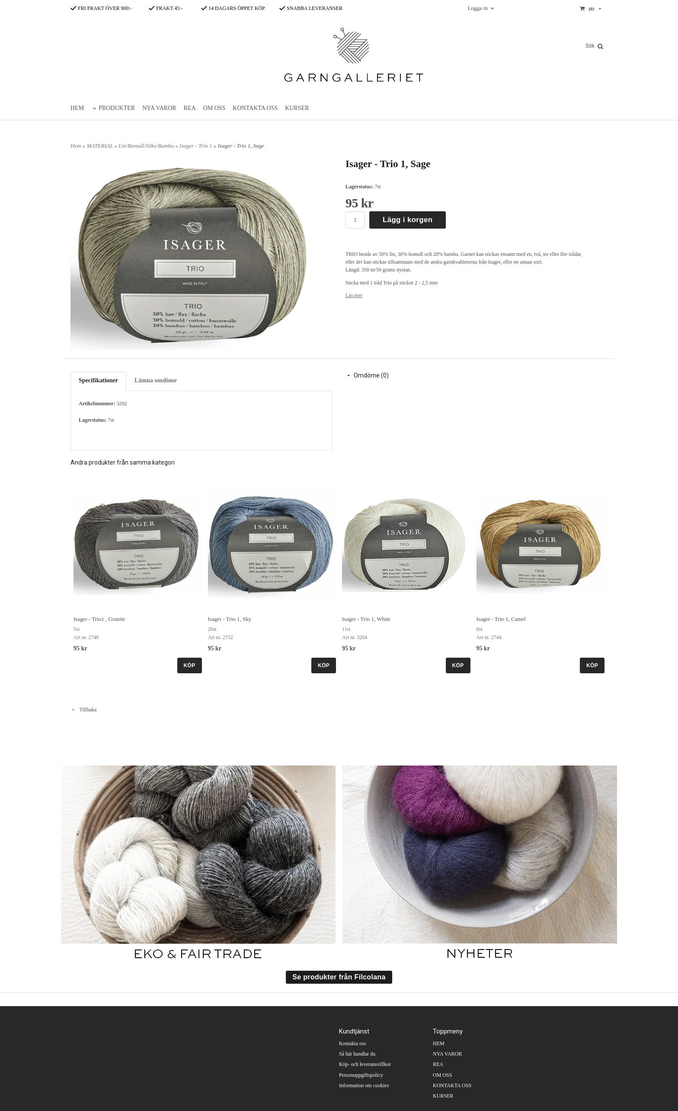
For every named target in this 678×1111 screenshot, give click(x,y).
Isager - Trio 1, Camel (501, 619)
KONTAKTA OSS (255, 108)
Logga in (477, 8)
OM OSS (214, 108)
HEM (77, 108)
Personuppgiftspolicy (361, 1075)
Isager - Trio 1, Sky (230, 619)
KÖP (189, 665)
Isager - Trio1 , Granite (99, 619)
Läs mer (353, 295)
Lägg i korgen (407, 220)
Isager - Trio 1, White (366, 619)
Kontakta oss (352, 1043)
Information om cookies (364, 1085)
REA (190, 108)
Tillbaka (83, 710)
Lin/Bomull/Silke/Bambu (146, 145)
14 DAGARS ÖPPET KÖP (233, 8)
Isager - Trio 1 (196, 145)
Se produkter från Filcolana (338, 977)
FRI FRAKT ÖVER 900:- (101, 8)
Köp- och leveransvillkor (365, 1064)
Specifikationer (98, 380)
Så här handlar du (357, 1054)
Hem (75, 145)
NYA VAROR (159, 108)
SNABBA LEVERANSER (310, 8)
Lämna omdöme (155, 380)
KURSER (297, 108)
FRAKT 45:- (165, 8)
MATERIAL (101, 145)
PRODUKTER (117, 108)
